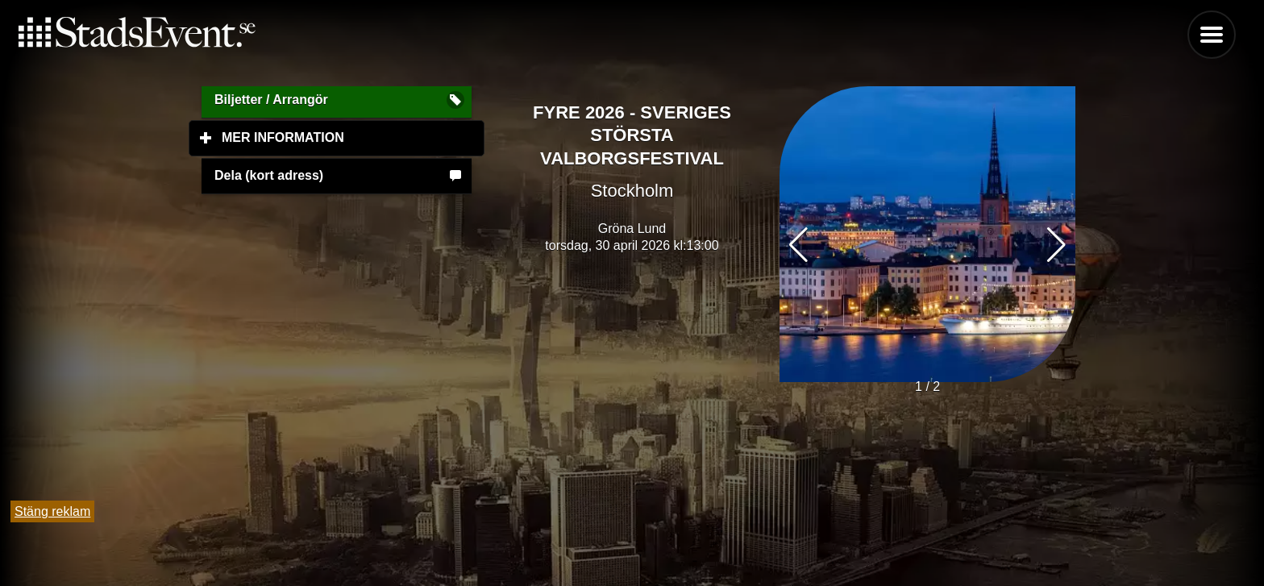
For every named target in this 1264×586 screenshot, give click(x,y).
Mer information (353, 137)
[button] (1056, 245)
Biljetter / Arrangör (271, 99)
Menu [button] (1211, 34)
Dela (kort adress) (268, 175)
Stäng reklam (52, 511)
